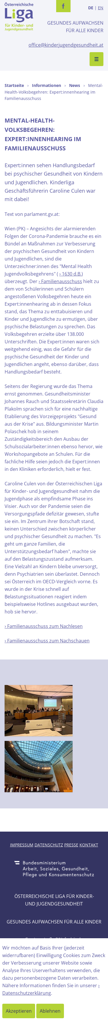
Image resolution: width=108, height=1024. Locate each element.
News (74, 85)
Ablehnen (50, 1011)
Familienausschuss (61, 281)
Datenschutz (49, 845)
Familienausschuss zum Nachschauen (48, 640)
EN (100, 7)
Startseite (14, 85)
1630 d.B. (72, 274)
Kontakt (88, 845)
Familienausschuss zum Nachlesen (45, 626)
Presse (71, 845)
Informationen (46, 85)
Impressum (21, 845)
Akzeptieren (19, 1011)
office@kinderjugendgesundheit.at (66, 45)
